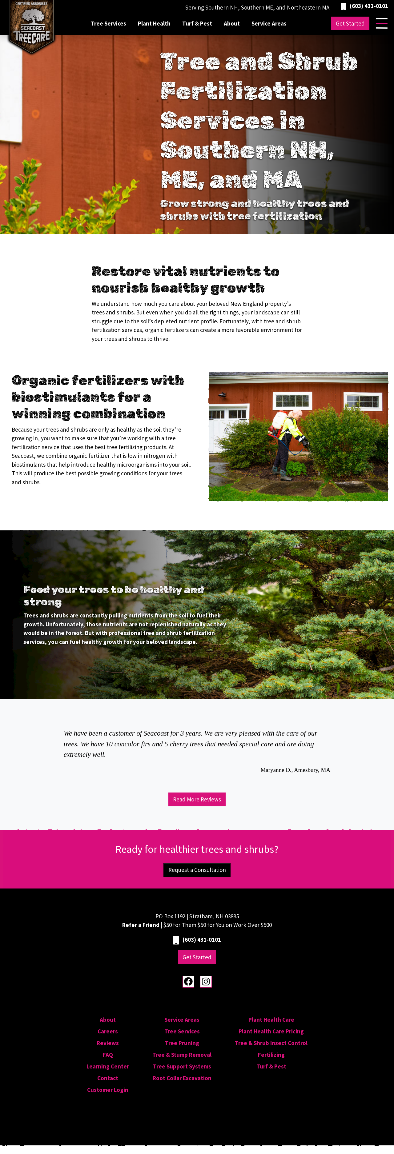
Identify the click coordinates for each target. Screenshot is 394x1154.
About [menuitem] (232, 23)
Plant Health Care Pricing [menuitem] (271, 1031)
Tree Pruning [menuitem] (182, 1043)
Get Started (350, 23)
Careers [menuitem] (108, 1031)
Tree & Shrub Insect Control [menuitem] (271, 1043)
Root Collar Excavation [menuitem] (182, 1078)
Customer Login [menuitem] (107, 1089)
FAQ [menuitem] (108, 1054)
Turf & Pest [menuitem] (197, 23)
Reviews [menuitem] (108, 1043)
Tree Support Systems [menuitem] (182, 1066)
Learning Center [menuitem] (107, 1066)
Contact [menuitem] (107, 1078)
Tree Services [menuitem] (108, 23)
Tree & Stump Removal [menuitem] (181, 1054)
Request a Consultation (197, 869)
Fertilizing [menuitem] (271, 1054)
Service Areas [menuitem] (269, 23)
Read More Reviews (197, 799)
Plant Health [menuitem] (154, 23)
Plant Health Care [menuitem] (271, 1019)
